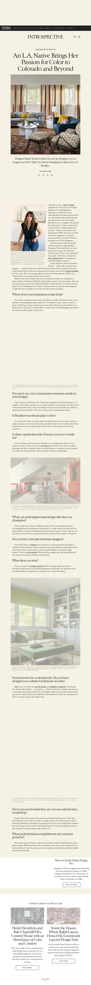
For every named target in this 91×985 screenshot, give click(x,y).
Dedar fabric (68, 507)
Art (36, 28)
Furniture (17, 28)
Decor (31, 28)
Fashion (56, 28)
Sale (74, 28)
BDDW (33, 545)
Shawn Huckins (36, 566)
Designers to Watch (45, 49)
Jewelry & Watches (45, 28)
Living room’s (55, 800)
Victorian (45, 446)
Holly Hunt (48, 798)
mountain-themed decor (61, 386)
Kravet (14, 668)
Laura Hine (46, 171)
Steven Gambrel (72, 271)
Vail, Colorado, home (21, 385)
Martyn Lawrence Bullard (36, 668)
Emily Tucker (15, 252)
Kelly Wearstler (55, 258)
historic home (26, 506)
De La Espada (28, 264)
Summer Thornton (58, 687)
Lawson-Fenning (16, 262)
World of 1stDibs (66, 28)
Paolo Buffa (32, 552)
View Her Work (71, 885)
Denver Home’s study (58, 666)
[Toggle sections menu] (79, 37)
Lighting (25, 28)
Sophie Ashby (40, 687)
